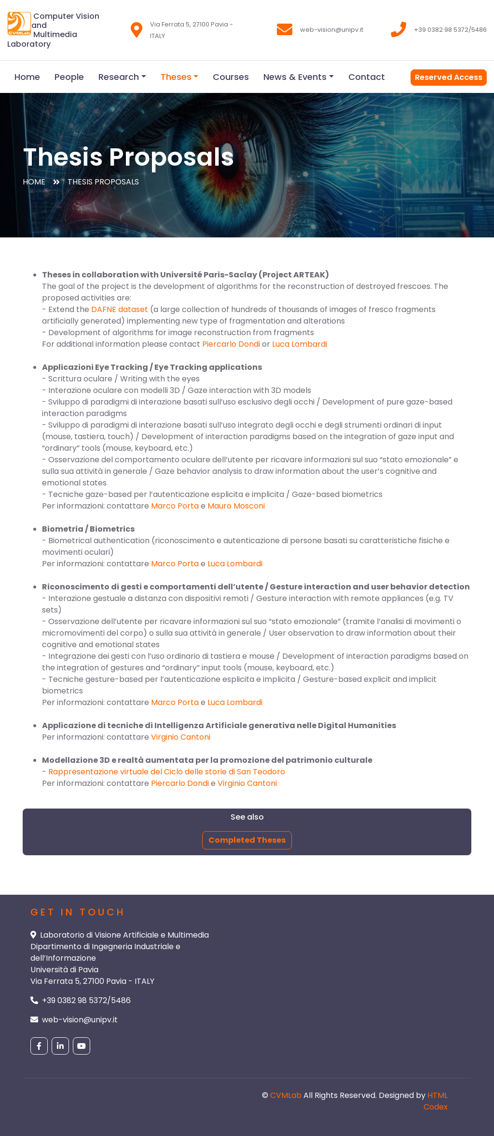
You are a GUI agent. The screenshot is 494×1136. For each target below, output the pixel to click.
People (69, 77)
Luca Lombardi (299, 344)
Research (118, 77)
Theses (176, 77)
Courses (231, 77)
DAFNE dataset (119, 309)
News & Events (295, 77)
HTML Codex (436, 1101)
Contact (366, 77)
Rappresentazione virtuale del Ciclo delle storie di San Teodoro (166, 771)
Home (27, 77)
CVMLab (286, 1095)
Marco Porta (175, 505)
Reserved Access (448, 77)
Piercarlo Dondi (231, 344)
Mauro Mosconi (236, 505)
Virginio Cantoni (180, 737)
